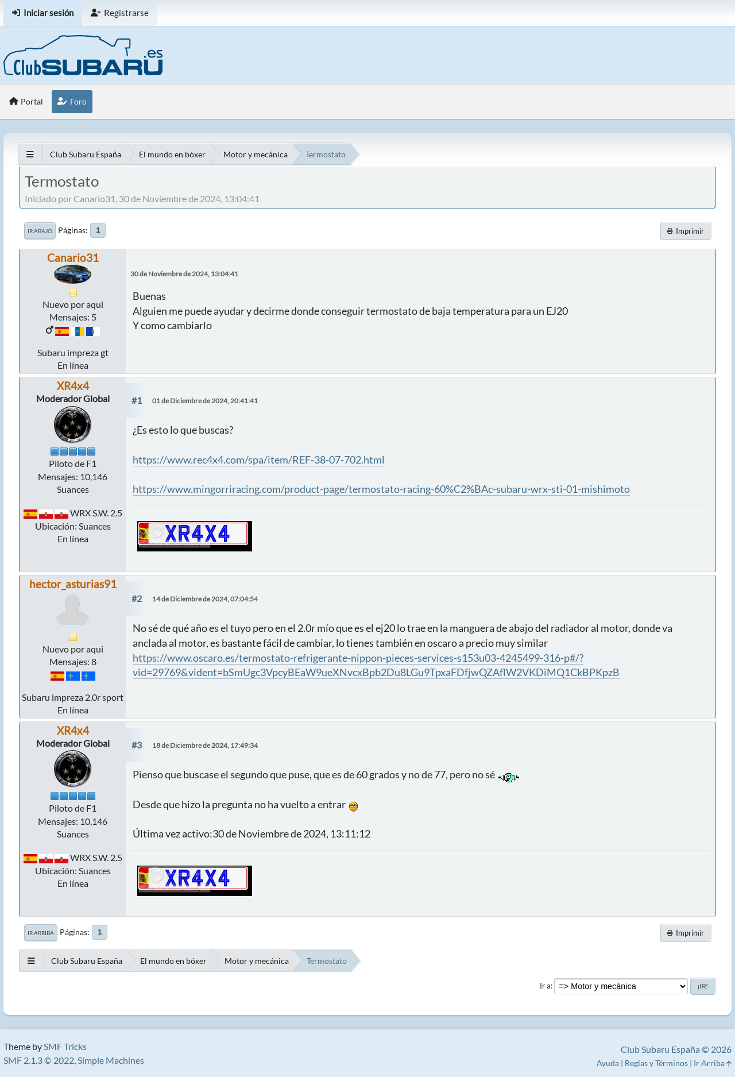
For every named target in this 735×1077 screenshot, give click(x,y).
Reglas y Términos (656, 1063)
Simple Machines (111, 1060)
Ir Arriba (41, 932)
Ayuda (608, 1063)
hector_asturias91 (73, 583)
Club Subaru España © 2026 (676, 1049)
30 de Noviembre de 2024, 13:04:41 (184, 273)
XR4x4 (73, 385)
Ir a (545, 985)
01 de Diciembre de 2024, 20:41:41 (205, 400)
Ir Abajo (40, 230)
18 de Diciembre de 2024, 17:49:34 (205, 745)
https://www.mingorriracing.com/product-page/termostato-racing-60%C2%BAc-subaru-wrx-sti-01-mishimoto (381, 488)
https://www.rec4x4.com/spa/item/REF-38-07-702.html (259, 459)
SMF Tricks (65, 1046)
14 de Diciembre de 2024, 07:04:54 (205, 599)
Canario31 (73, 257)
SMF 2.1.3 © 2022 (38, 1060)
